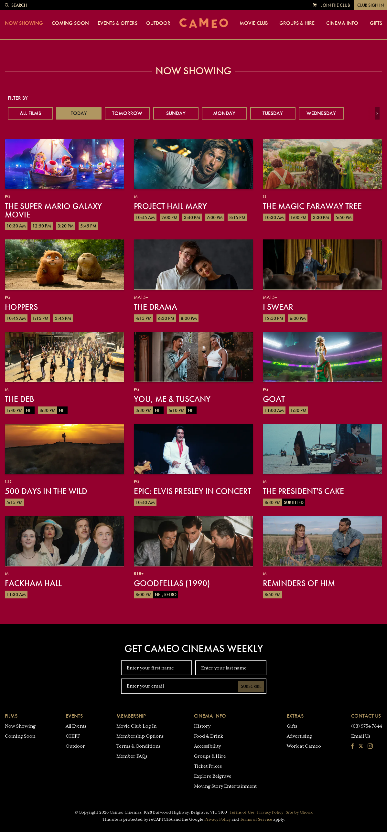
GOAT (274, 399)
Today (79, 113)
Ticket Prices (208, 766)
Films (11, 715)
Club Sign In (370, 5)
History (202, 726)
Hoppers (21, 306)
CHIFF (73, 736)
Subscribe (251, 686)
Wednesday (321, 113)
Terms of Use (242, 812)
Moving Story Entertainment (225, 786)
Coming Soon (70, 23)
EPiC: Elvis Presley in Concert (192, 491)
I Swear (278, 306)
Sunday (176, 113)
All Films (30, 113)
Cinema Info (342, 23)
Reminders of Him (299, 583)
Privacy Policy (270, 812)
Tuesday (273, 113)
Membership (131, 715)
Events (74, 715)
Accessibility (207, 746)
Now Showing (24, 23)
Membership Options (140, 736)
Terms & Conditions (138, 746)
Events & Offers (117, 23)
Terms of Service (256, 819)
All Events (76, 726)
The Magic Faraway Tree (312, 206)
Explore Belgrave (212, 776)
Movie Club (254, 23)
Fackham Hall (33, 583)
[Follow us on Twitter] (360, 746)
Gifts (376, 23)
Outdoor (158, 23)
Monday (224, 113)
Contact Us (366, 715)
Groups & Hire (297, 23)
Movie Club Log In (136, 726)
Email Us (360, 736)
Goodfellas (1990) (172, 583)
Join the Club (335, 5)
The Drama (155, 306)
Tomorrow (127, 113)
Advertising (299, 736)
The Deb (19, 399)
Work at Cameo (304, 746)
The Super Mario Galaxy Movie (53, 210)
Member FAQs (131, 756)
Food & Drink (208, 736)
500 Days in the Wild (46, 491)
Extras (295, 715)
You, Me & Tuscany (172, 399)
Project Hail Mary (170, 206)
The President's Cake (303, 491)
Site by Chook (299, 812)
